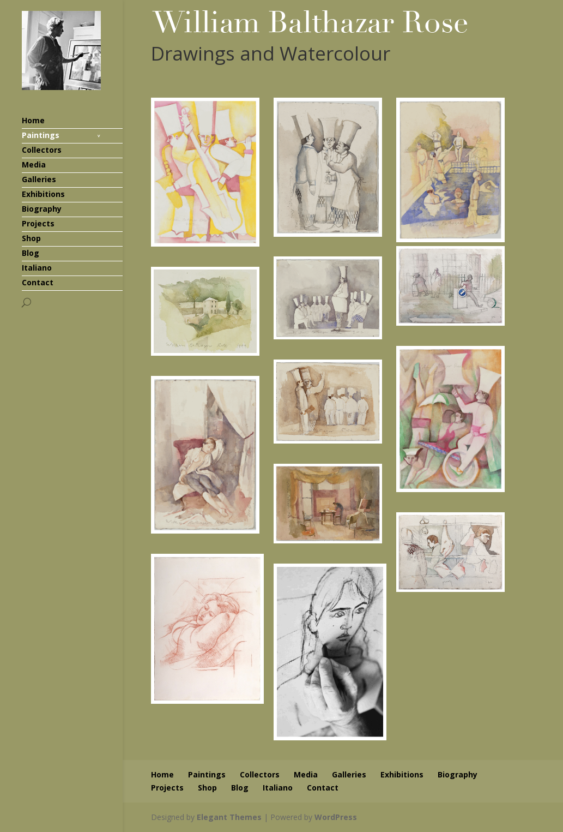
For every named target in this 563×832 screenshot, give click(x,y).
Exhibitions (43, 194)
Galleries (39, 179)
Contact (37, 282)
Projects (38, 223)
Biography (42, 208)
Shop (31, 238)
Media (34, 164)
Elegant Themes (229, 817)
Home (33, 120)
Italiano (37, 267)
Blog (30, 253)
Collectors (42, 150)
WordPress (335, 817)
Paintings (40, 135)
